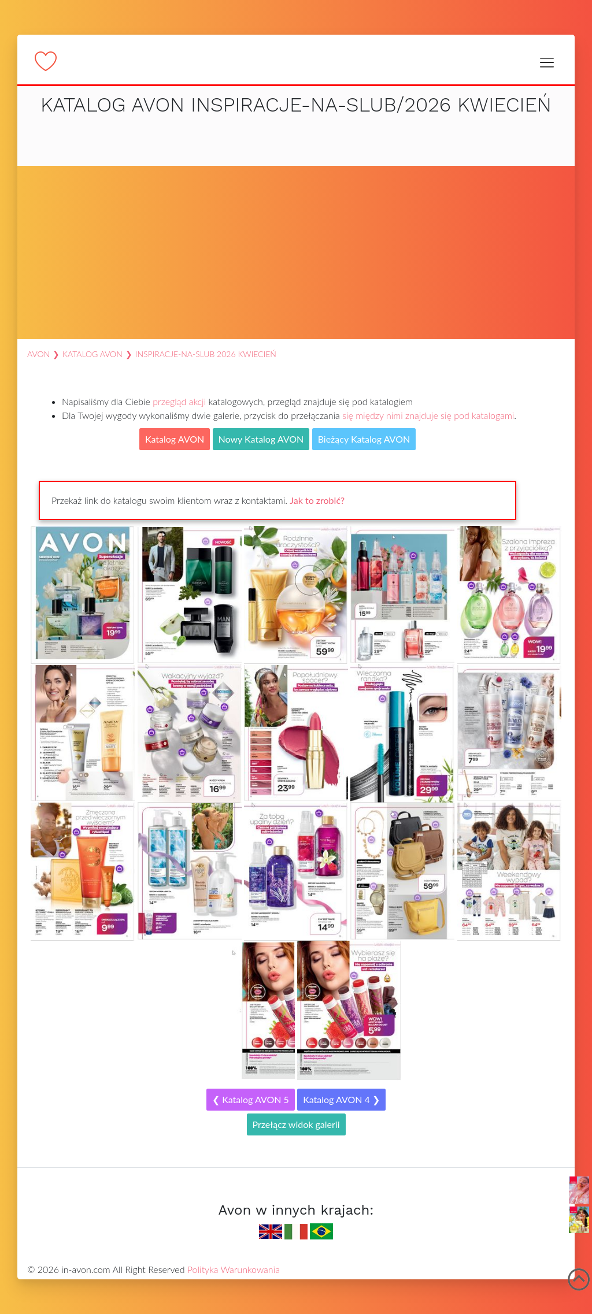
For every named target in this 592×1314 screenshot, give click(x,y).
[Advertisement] (296, 252)
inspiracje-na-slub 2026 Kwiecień (205, 354)
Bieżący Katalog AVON (364, 438)
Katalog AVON (92, 354)
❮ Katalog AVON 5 (250, 1099)
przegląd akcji (179, 401)
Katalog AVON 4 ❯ (341, 1099)
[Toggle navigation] (546, 62)
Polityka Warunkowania (233, 1269)
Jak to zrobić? (317, 500)
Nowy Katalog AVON (261, 438)
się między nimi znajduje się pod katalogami (428, 415)
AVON (38, 354)
